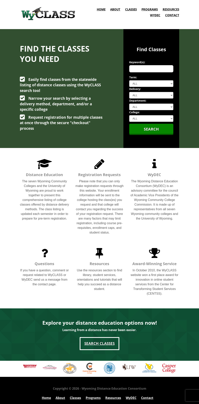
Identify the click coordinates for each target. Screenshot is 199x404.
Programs (149, 9)
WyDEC (155, 15)
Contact (172, 15)
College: (134, 112)
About (115, 9)
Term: (133, 77)
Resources (171, 9)
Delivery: (135, 89)
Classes (131, 9)
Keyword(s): (137, 62)
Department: (137, 100)
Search (151, 129)
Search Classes (99, 343)
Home (101, 9)
